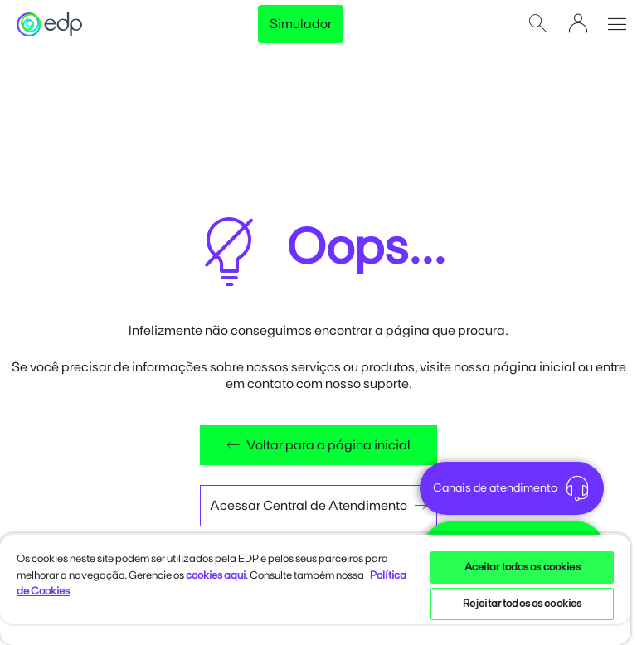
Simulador (301, 24)
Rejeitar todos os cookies (522, 604)
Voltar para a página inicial (318, 445)
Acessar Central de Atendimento (318, 505)
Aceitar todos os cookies (522, 567)
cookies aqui (216, 575)
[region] (315, 589)
